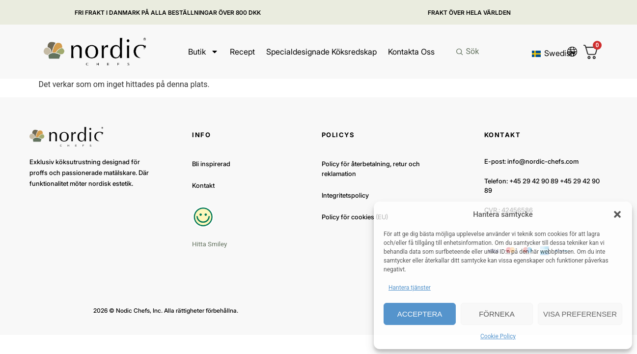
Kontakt (203, 185)
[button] (617, 214)
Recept (241, 52)
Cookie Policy (498, 336)
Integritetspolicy (345, 195)
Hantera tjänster (409, 287)
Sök (472, 51)
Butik (203, 51)
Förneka (497, 314)
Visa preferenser (580, 314)
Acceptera (420, 314)
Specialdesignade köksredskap (321, 52)
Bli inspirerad (211, 164)
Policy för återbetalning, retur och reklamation (371, 168)
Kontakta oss (411, 52)
